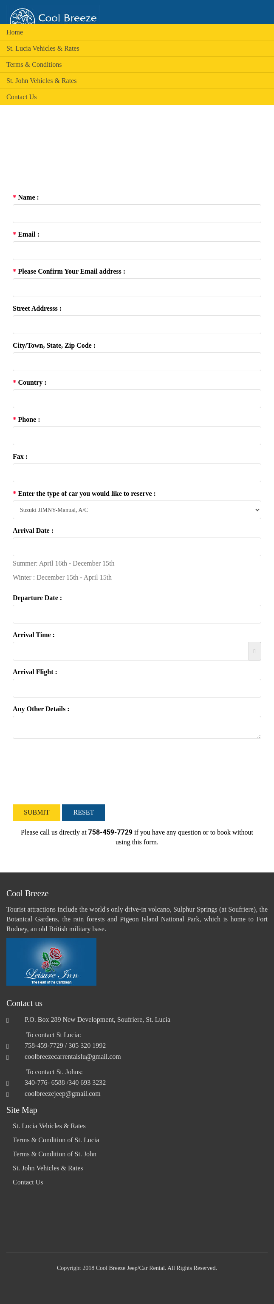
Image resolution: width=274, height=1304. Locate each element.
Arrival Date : (33, 530)
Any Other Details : (41, 708)
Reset (83, 812)
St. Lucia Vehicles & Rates (42, 48)
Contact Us (21, 96)
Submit (36, 812)
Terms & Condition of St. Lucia (56, 1140)
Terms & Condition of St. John (54, 1154)
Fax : (20, 456)
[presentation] (77, 771)
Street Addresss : (37, 308)
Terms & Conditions (34, 64)
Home (14, 32)
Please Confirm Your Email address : (69, 271)
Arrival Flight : (35, 671)
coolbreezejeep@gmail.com (63, 1093)
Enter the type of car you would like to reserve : (84, 493)
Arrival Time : (34, 634)
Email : (26, 234)
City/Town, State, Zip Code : (54, 345)
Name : (26, 197)
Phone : (26, 419)
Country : (30, 382)
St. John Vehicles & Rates (41, 80)
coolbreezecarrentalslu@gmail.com (73, 1056)
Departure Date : (37, 597)
